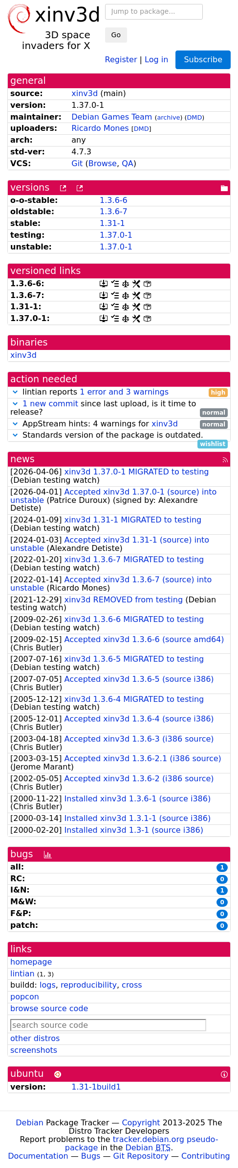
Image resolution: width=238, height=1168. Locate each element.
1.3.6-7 (114, 211)
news (22, 459)
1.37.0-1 (116, 235)
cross (132, 985)
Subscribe (203, 59)
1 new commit (50, 403)
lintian (22, 973)
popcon (24, 996)
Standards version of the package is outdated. (119, 435)
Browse (102, 163)
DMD (194, 117)
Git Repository (141, 1156)
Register (121, 59)
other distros (35, 1038)
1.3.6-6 (114, 200)
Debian (29, 1122)
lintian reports (119, 392)
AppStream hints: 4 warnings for (119, 424)
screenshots (33, 1050)
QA (127, 163)
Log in (156, 59)
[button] (15, 392)
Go (116, 35)
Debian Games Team (111, 117)
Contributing (205, 1156)
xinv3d (84, 93)
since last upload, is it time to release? (119, 408)
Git (77, 163)
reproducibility (89, 985)
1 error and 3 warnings (124, 392)
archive (168, 117)
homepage (31, 962)
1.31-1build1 (96, 1087)
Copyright (141, 1122)
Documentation (38, 1156)
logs (48, 985)
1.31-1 (112, 223)
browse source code (49, 1008)
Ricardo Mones (100, 128)
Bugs (91, 1156)
